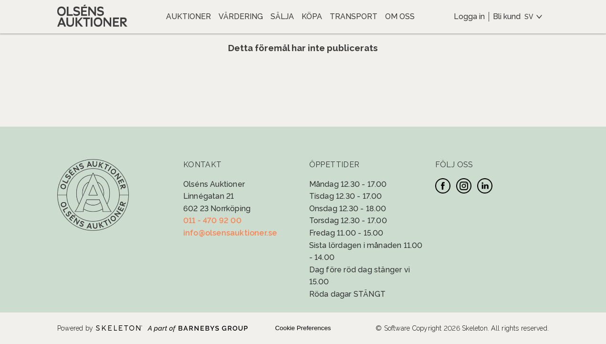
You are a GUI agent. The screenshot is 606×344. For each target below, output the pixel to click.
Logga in (469, 16)
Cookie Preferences (303, 328)
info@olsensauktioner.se (230, 232)
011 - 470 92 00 (212, 220)
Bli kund (507, 16)
